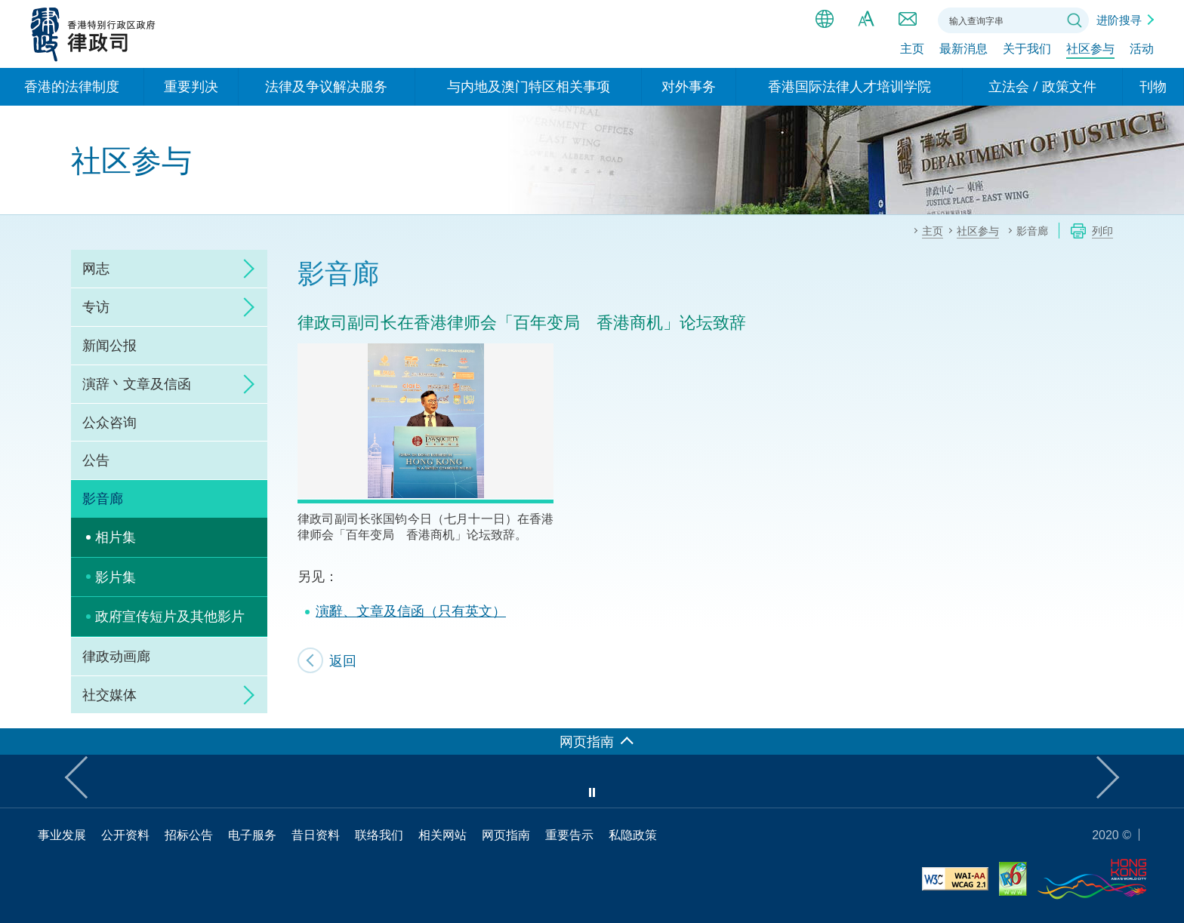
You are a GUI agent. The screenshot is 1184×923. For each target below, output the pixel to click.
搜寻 (1074, 20)
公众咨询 (109, 422)
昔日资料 (315, 834)
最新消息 (963, 50)
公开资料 (125, 834)
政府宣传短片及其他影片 (170, 616)
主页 (912, 50)
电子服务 (252, 834)
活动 (1142, 50)
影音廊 (102, 498)
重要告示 (569, 834)
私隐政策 (633, 834)
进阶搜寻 (1119, 19)
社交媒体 (109, 694)
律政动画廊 (116, 656)
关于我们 (1027, 50)
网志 (95, 268)
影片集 (115, 577)
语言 (824, 19)
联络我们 (907, 19)
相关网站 (442, 834)
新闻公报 (109, 345)
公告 (95, 460)
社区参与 (1090, 50)
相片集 (115, 537)
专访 (95, 306)
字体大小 (866, 19)
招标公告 (189, 834)
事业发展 (62, 834)
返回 (342, 660)
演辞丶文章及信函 (136, 383)
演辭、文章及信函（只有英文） (411, 610)
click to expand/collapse (245, 269)
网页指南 (506, 834)
